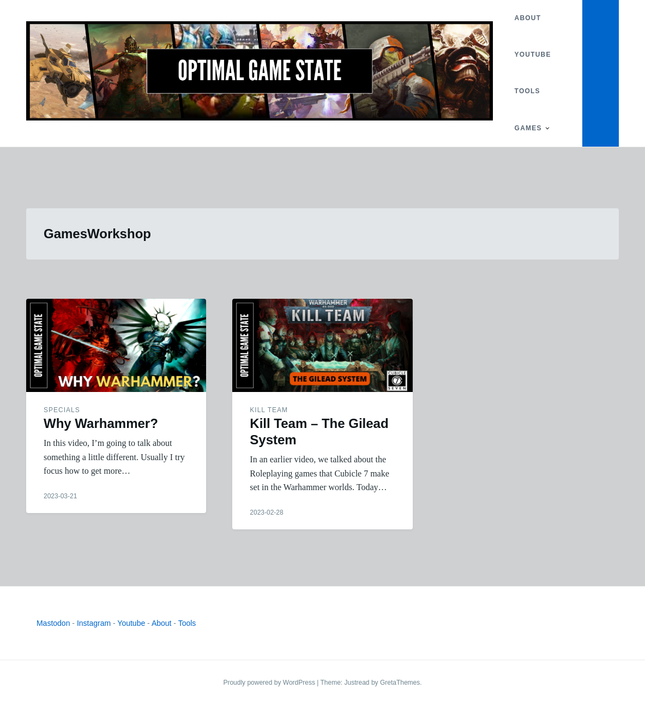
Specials (62, 410)
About (528, 18)
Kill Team (269, 410)
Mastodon (53, 623)
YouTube (533, 54)
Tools (527, 91)
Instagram (94, 623)
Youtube (131, 623)
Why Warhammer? (101, 423)
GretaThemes (400, 682)
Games (528, 128)
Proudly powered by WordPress (270, 682)
